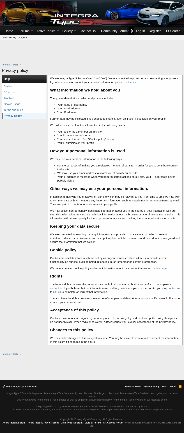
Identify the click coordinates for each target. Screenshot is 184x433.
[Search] (173, 31)
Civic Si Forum (93, 422)
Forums (24, 31)
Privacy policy (13, 115)
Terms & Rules (133, 386)
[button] (32, 31)
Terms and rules (13, 109)
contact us (130, 82)
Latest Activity (9, 37)
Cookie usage (12, 103)
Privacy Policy (151, 386)
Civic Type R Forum (71, 422)
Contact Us (88, 31)
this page (161, 272)
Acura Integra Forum (14, 422)
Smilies (8, 86)
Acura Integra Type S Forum (19, 386)
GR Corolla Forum (113, 422)
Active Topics (45, 31)
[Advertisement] (92, 54)
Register (23, 37)
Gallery (67, 31)
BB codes (9, 92)
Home (8, 31)
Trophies (9, 98)
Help (164, 386)
